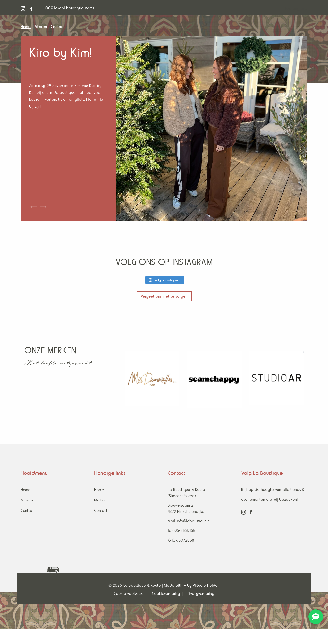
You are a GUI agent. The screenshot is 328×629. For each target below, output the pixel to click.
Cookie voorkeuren (130, 593)
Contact (27, 510)
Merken (27, 500)
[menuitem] (28, 26)
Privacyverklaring (200, 593)
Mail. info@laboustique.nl (189, 521)
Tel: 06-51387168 (181, 530)
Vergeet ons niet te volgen (164, 296)
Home (26, 489)
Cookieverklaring (166, 593)
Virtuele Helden (206, 585)
